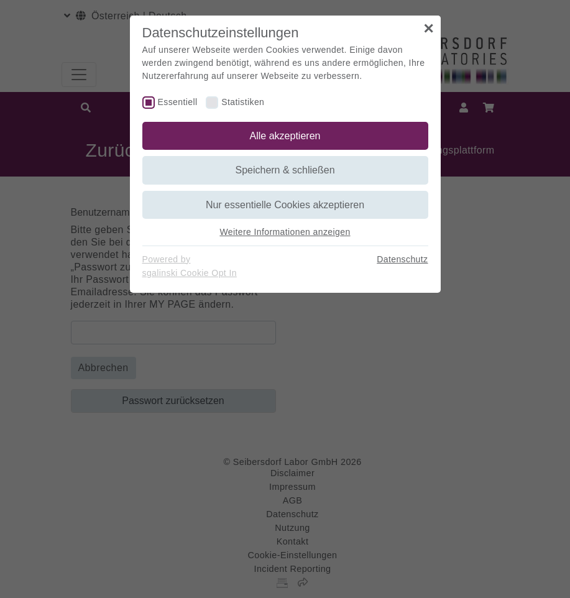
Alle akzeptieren (285, 136)
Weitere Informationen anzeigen (284, 232)
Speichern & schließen (284, 170)
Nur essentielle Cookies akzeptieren (285, 205)
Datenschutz (402, 259)
